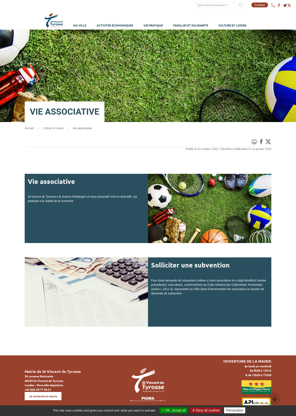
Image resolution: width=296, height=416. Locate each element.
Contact (260, 5)
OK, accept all (174, 410)
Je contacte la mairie (43, 396)
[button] (274, 398)
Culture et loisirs (53, 128)
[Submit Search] (240, 5)
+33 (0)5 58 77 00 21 (38, 389)
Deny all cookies (206, 410)
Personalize (234, 410)
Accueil (29, 128)
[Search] (220, 5)
